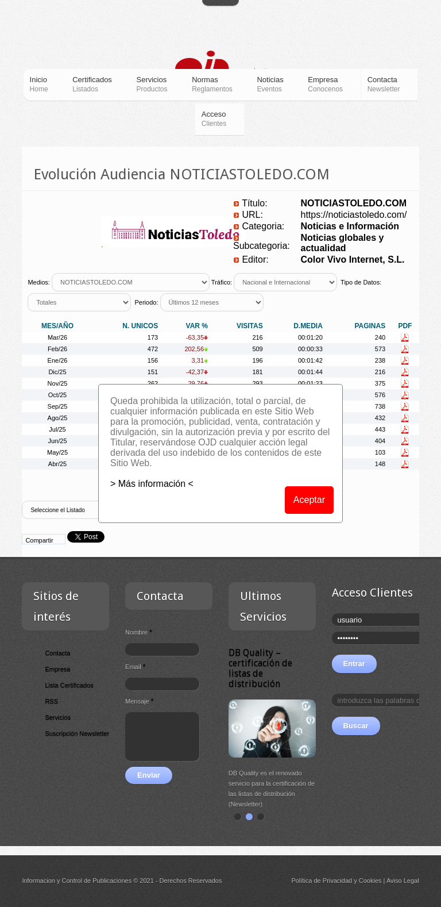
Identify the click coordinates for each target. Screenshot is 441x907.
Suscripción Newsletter (77, 733)
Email (135, 667)
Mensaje (139, 701)
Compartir (39, 540)
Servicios (58, 717)
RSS (51, 701)
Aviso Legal (402, 880)
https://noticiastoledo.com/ (353, 215)
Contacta (57, 652)
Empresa (57, 669)
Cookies (370, 880)
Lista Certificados (69, 685)
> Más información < (152, 484)
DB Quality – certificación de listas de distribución (260, 668)
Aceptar (309, 500)
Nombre (138, 632)
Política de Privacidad (321, 880)
